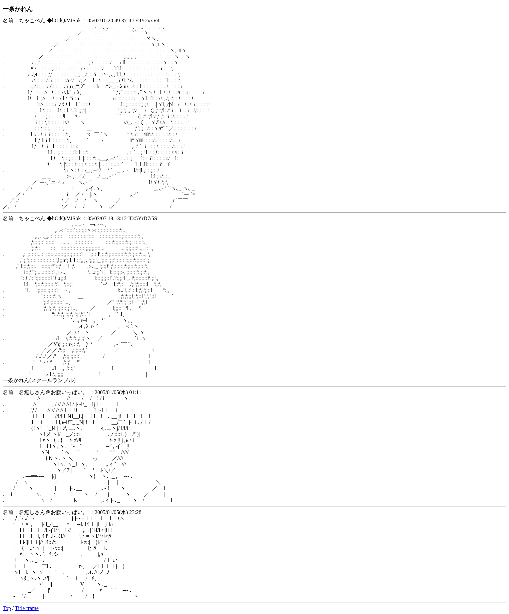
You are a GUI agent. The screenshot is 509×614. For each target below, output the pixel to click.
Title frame (27, 608)
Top (7, 608)
